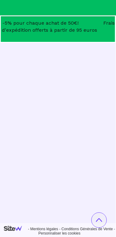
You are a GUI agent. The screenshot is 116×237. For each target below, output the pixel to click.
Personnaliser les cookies (59, 233)
